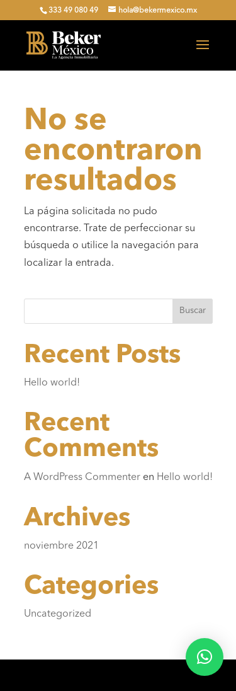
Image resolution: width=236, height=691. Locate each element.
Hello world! (52, 383)
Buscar (192, 310)
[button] (204, 657)
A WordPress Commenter (82, 477)
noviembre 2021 (61, 546)
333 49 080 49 (73, 10)
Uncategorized (57, 614)
